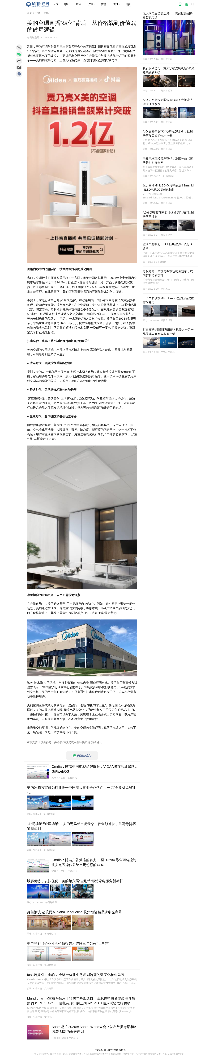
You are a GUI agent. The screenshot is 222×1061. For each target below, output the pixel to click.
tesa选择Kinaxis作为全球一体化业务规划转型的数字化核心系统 (76, 975)
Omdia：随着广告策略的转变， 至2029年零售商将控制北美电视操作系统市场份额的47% (94, 862)
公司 (29, 965)
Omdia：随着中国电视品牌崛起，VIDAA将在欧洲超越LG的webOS (94, 769)
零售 (29, 933)
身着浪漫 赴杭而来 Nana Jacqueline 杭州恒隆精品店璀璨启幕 (74, 912)
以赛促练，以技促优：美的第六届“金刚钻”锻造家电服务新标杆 (75, 881)
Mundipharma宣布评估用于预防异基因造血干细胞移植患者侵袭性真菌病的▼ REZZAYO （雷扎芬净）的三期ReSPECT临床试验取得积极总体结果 (81, 1001)
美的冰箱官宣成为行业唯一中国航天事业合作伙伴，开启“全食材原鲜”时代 (82, 790)
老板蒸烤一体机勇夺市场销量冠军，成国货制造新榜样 (168, 273)
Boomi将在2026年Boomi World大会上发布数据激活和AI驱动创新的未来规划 (94, 1029)
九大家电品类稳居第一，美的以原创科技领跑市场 (168, 15)
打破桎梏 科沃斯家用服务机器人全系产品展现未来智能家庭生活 (168, 332)
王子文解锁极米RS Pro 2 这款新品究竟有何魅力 (168, 300)
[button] (67, 4)
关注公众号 (82, 755)
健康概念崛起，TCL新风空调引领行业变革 (168, 246)
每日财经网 (110, 1049)
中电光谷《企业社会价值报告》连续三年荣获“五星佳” (68, 943)
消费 (38, 12)
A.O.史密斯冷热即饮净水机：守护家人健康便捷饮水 (168, 102)
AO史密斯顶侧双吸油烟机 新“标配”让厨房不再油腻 (168, 214)
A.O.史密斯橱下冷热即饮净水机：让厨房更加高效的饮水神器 (168, 133)
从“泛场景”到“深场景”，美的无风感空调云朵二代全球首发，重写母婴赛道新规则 (81, 826)
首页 (29, 12)
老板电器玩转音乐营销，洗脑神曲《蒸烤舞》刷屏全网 (168, 160)
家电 (46, 12)
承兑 (97, 742)
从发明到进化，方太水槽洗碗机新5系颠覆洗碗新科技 (168, 70)
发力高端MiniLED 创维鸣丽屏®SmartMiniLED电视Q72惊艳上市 (168, 187)
